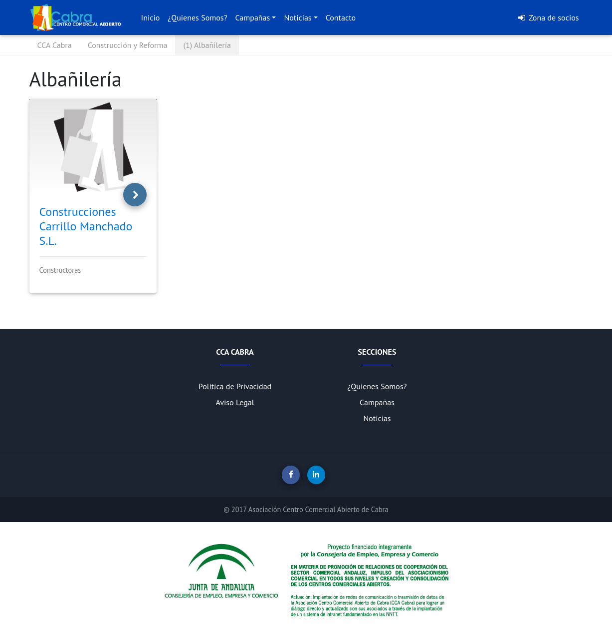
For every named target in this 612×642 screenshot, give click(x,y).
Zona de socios (548, 17)
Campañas (252, 17)
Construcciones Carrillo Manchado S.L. (86, 226)
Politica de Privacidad (235, 386)
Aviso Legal (235, 402)
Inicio (150, 17)
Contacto (341, 17)
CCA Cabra (54, 45)
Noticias (297, 17)
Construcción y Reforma (128, 45)
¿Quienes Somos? (197, 17)
